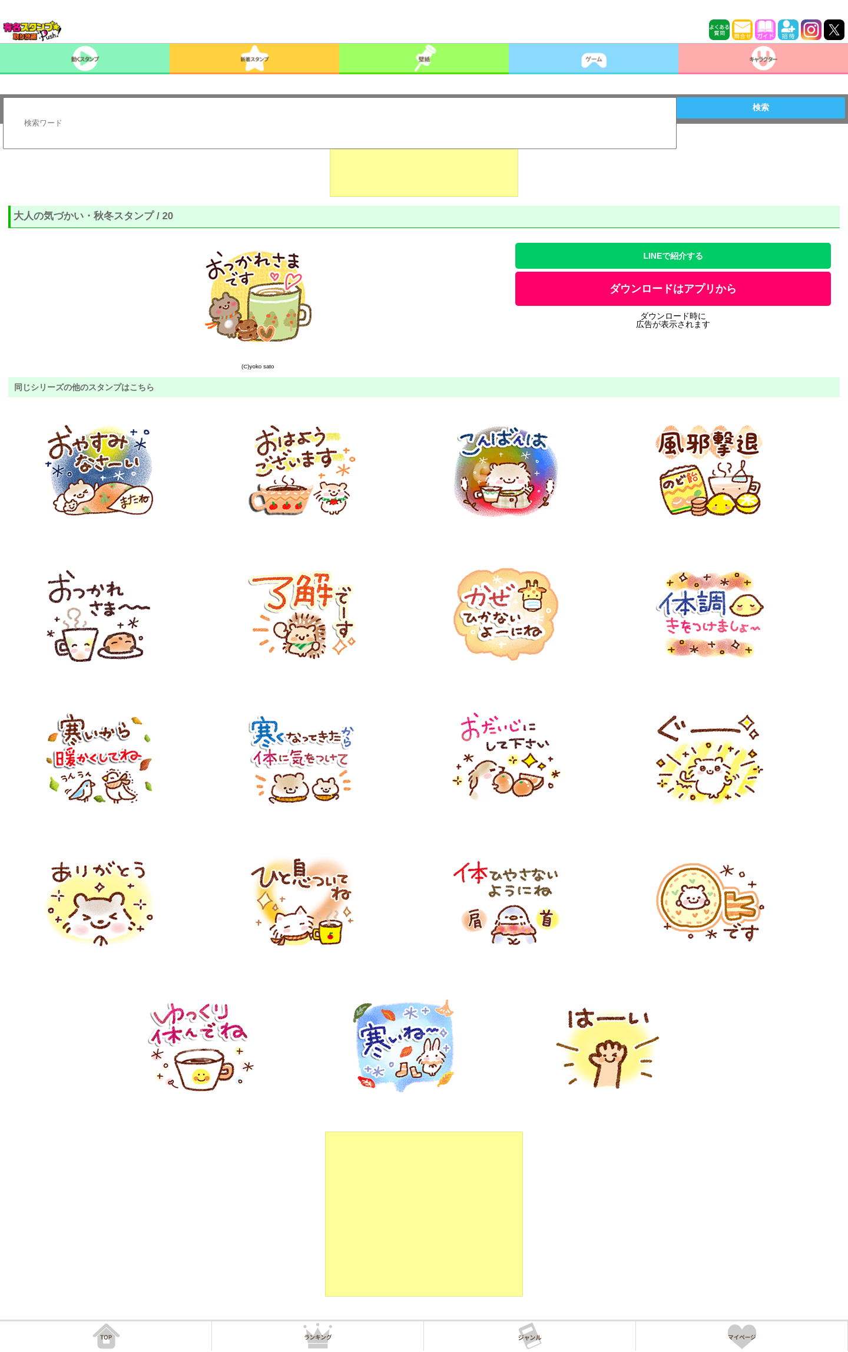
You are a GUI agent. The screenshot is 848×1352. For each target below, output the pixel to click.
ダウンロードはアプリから (673, 289)
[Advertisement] (424, 167)
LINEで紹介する (673, 255)
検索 (761, 107)
